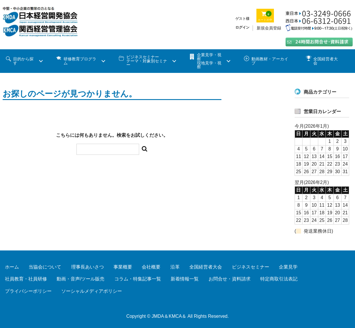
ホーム (12, 266)
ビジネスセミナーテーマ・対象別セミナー (146, 61)
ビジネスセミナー (250, 266)
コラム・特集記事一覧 (137, 278)
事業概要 (122, 266)
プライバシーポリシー (28, 291)
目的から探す (23, 61)
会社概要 (151, 266)
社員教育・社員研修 (26, 278)
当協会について (45, 266)
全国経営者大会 (325, 61)
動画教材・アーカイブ (269, 61)
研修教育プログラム (80, 61)
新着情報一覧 (185, 278)
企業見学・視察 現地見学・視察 (209, 61)
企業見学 (288, 266)
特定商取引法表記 (279, 278)
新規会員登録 (269, 28)
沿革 (175, 266)
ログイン (242, 27)
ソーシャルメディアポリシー (91, 291)
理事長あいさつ (87, 266)
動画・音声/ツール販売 (80, 278)
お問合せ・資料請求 (230, 278)
